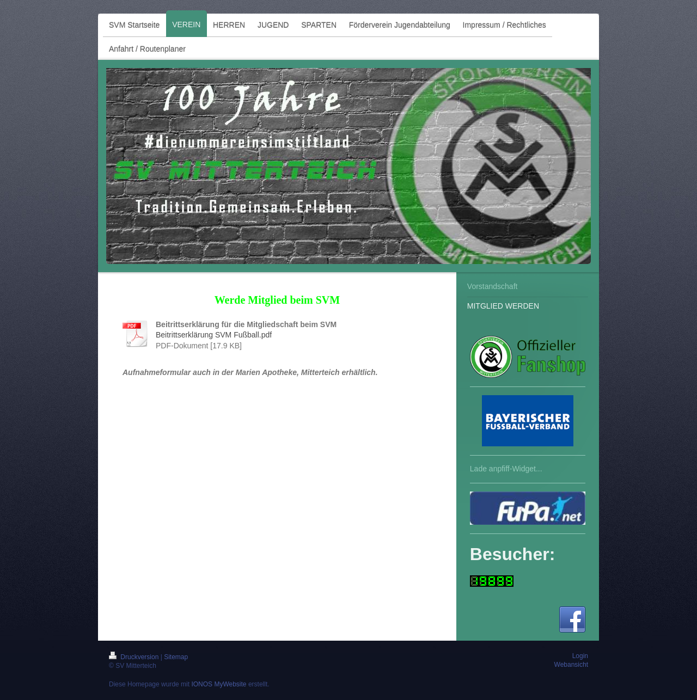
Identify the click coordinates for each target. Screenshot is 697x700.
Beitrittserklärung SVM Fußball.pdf (214, 334)
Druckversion (135, 657)
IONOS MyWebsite (218, 684)
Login (580, 656)
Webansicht (571, 664)
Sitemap (176, 657)
